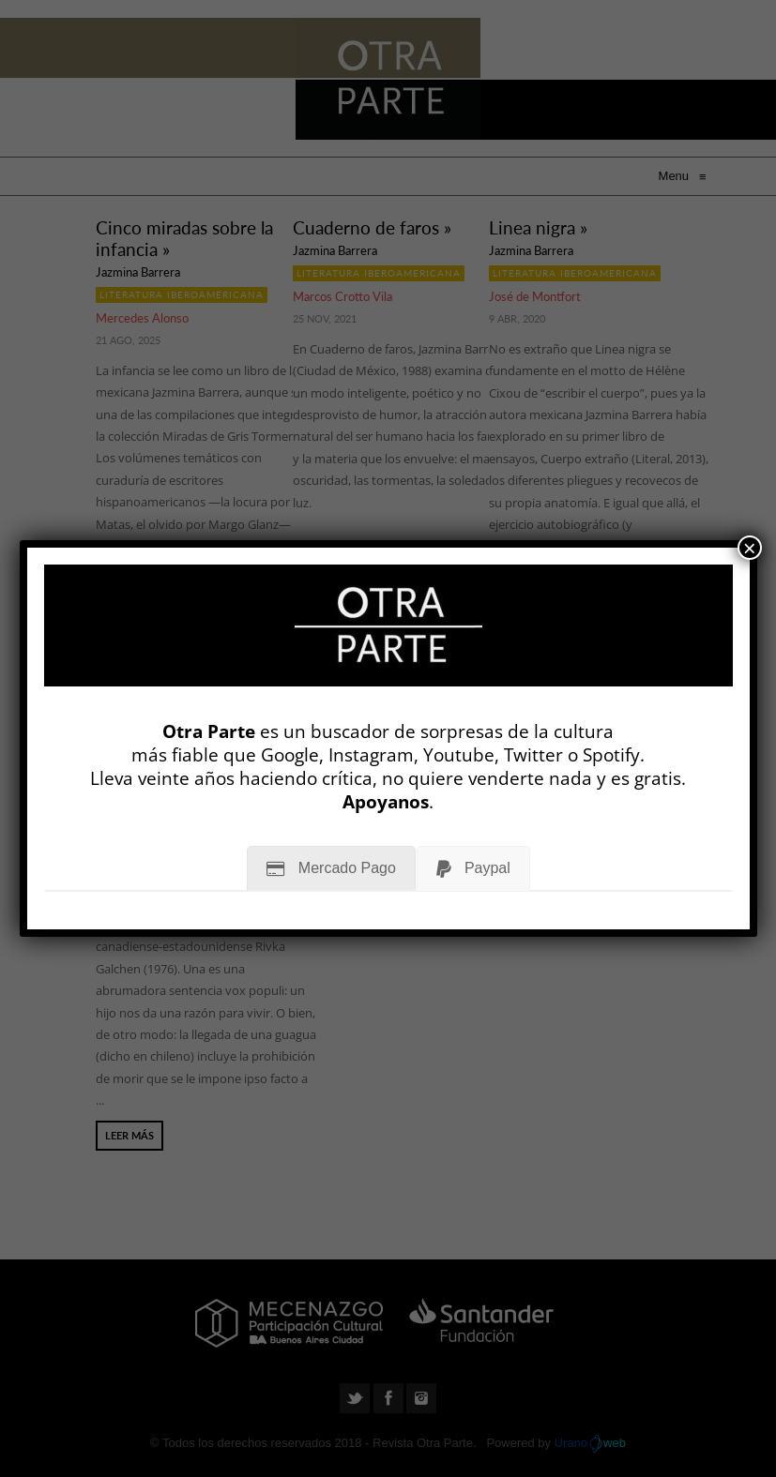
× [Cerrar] (749, 547)
